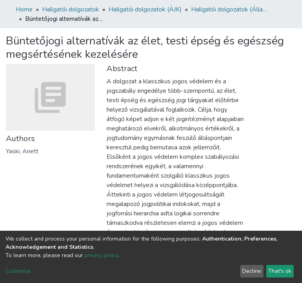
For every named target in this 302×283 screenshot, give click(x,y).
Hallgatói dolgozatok (70, 9)
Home (24, 9)
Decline (251, 271)
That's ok (279, 271)
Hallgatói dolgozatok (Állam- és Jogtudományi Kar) (230, 9)
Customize (18, 271)
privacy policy (101, 255)
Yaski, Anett (22, 151)
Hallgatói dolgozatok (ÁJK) (145, 9)
